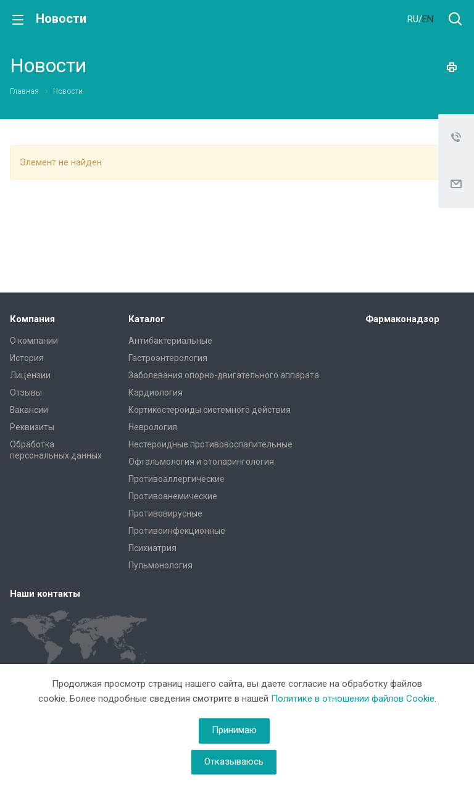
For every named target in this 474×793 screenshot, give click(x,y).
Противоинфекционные (176, 531)
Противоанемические (172, 496)
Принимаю (234, 730)
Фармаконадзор (402, 319)
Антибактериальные (170, 341)
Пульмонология (160, 565)
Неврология (152, 427)
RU (412, 19)
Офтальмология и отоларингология (201, 462)
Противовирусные (165, 513)
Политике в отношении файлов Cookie (352, 698)
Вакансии (29, 410)
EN (427, 19)
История (27, 358)
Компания (32, 319)
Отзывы (26, 392)
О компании (34, 341)
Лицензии (30, 375)
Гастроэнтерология (167, 358)
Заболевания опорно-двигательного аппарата (223, 375)
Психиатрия (152, 548)
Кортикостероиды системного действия (209, 410)
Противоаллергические (176, 479)
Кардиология (155, 392)
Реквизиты (32, 427)
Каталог (146, 319)
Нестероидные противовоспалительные (210, 444)
